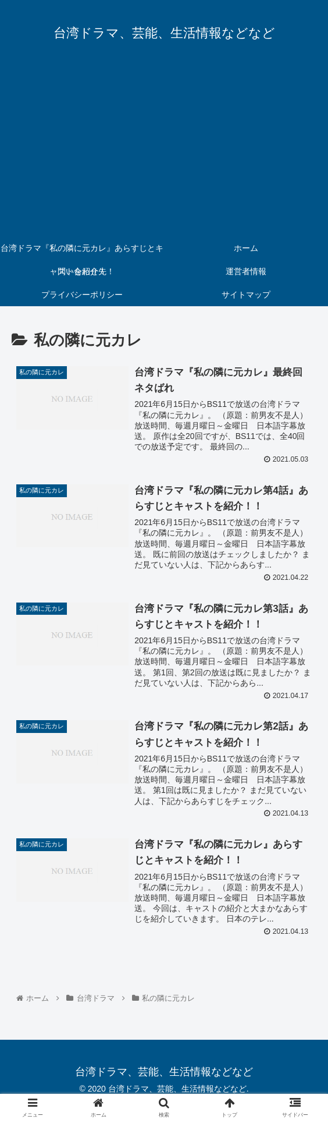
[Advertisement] (164, 149)
